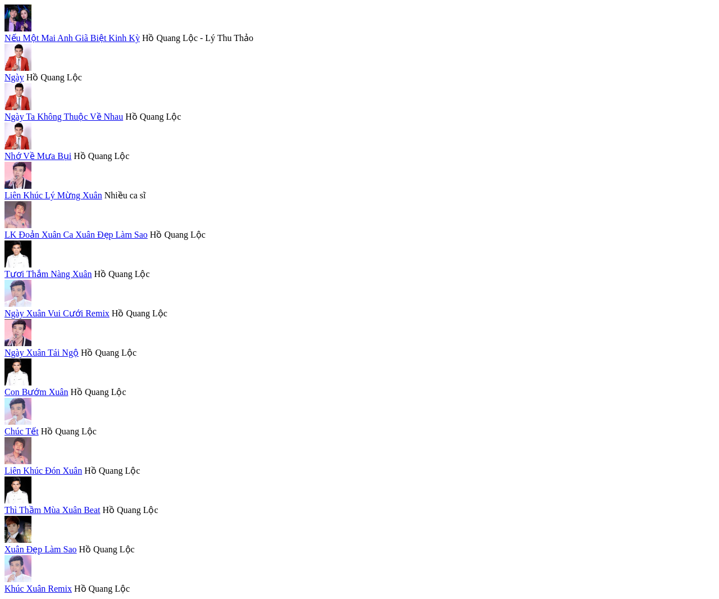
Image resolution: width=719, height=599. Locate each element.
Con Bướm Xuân (36, 392)
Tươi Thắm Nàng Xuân (48, 274)
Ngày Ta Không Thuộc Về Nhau (63, 116)
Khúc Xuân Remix (38, 588)
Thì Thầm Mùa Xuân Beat (52, 510)
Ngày (14, 77)
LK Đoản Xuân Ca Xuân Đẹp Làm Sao (76, 234)
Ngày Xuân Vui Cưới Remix (57, 313)
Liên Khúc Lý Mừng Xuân (53, 195)
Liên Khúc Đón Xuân (43, 470)
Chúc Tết (21, 431)
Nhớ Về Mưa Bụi (37, 156)
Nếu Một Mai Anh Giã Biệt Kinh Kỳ (72, 38)
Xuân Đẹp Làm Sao (40, 549)
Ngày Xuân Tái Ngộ (41, 352)
